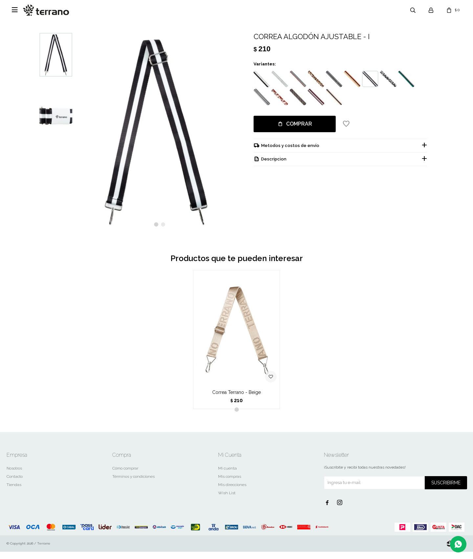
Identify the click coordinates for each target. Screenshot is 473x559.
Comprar (299, 124)
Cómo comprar (125, 475)
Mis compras (229, 483)
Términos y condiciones (133, 483)
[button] (156, 232)
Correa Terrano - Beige (236, 399)
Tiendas (14, 492)
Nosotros (14, 475)
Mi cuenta (227, 475)
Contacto (15, 483)
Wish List (227, 500)
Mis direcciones (232, 492)
